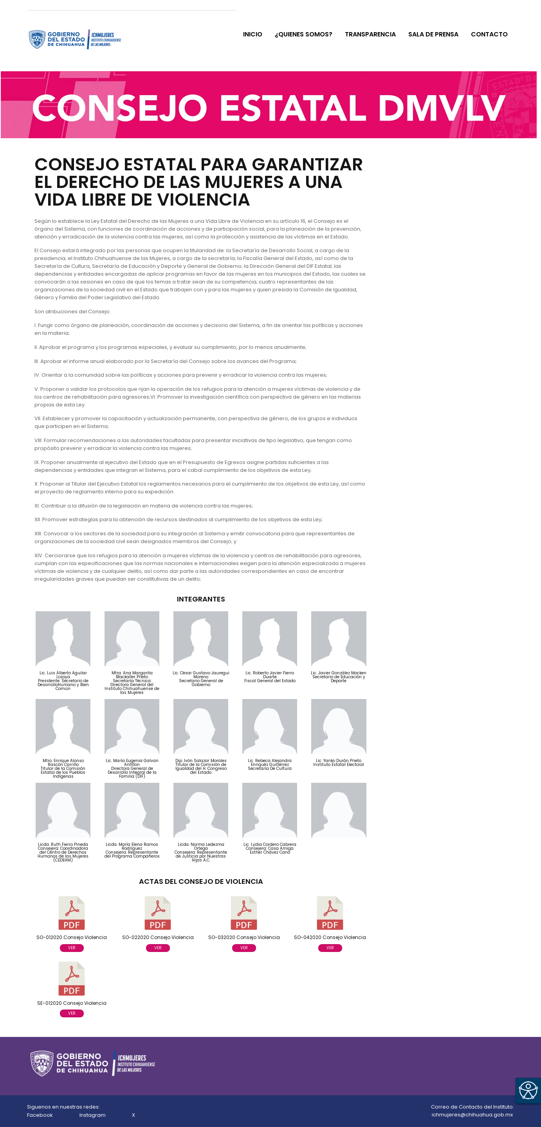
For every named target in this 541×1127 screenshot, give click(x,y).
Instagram (93, 1115)
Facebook (40, 1115)
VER (72, 948)
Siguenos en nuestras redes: (63, 1107)
